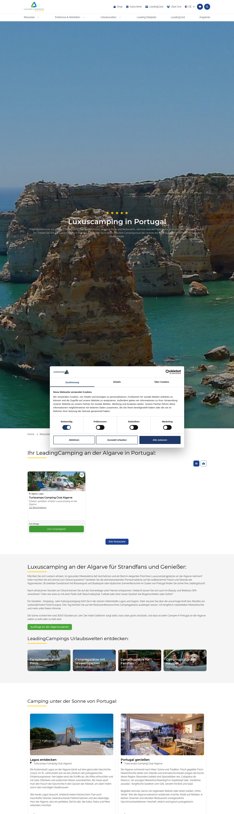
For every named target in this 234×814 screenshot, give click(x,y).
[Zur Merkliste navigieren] (200, 7)
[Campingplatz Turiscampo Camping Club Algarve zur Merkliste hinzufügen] (81, 475)
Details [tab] (117, 382)
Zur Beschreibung (37, 507)
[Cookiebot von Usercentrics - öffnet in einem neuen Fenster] (168, 372)
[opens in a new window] (154, 7)
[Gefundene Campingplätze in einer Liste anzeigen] (196, 464)
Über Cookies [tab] (161, 382)
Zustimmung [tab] (72, 382)
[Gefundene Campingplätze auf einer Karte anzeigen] (204, 464)
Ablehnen (74, 440)
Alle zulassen (160, 440)
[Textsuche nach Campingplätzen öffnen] (207, 7)
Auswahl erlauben (117, 440)
